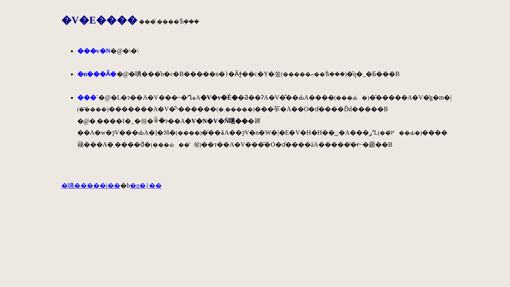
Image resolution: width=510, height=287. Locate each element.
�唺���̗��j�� (90, 185)
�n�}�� (146, 185)
